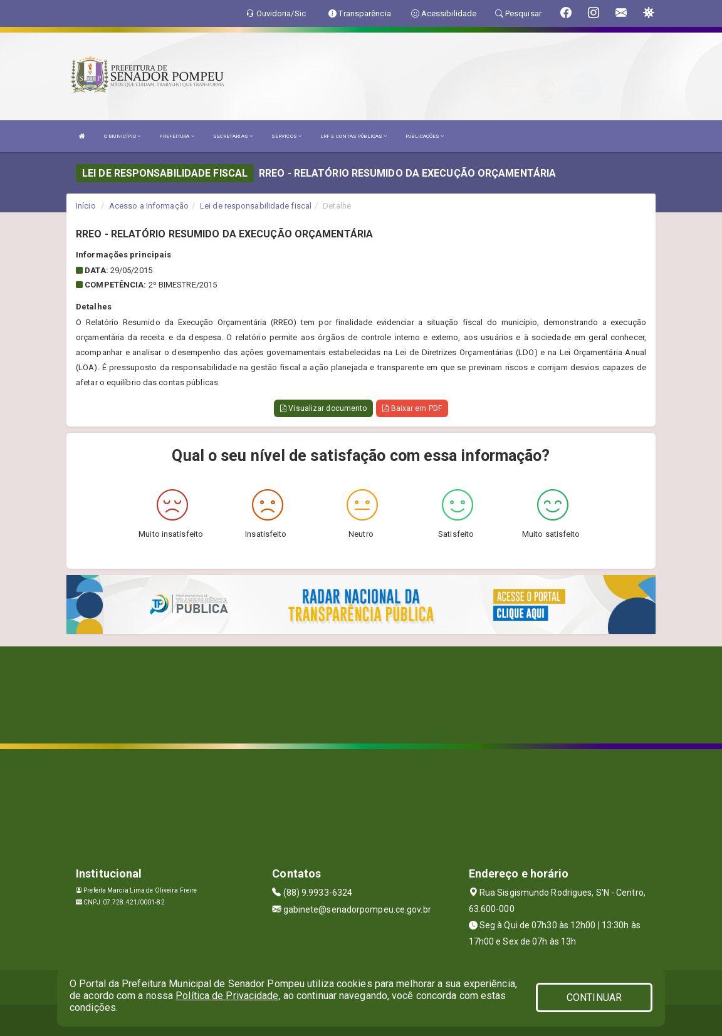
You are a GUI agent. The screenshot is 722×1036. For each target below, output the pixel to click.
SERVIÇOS (286, 136)
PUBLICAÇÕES (424, 136)
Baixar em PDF (412, 408)
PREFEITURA (176, 136)
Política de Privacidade (226, 996)
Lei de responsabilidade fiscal (255, 205)
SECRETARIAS (233, 136)
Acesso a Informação (149, 205)
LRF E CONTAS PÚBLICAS (353, 136)
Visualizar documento (323, 408)
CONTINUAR (594, 997)
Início (86, 205)
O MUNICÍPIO (122, 136)
